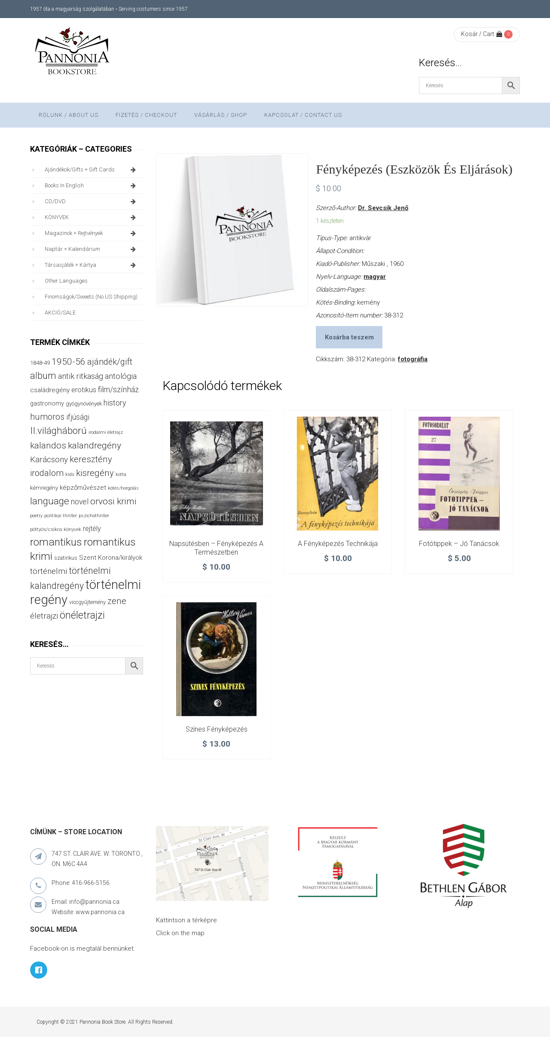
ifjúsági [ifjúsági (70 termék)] (77, 417)
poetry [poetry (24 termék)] (36, 515)
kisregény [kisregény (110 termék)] (95, 473)
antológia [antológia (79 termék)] (121, 376)
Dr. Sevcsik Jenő (383, 208)
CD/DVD (92, 201)
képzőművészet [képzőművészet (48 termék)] (83, 487)
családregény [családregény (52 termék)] (50, 390)
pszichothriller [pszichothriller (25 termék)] (94, 515)
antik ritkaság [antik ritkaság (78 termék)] (80, 376)
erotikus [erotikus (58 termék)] (83, 390)
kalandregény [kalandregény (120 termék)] (94, 445)
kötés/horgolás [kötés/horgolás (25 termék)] (123, 488)
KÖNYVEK (92, 217)
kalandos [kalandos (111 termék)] (48, 445)
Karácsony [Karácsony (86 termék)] (49, 459)
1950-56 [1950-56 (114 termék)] (69, 362)
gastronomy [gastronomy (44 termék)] (47, 403)
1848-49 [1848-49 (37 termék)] (40, 363)
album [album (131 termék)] (43, 375)
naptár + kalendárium (92, 249)
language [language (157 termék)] (49, 501)
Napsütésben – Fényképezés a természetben (216, 548)
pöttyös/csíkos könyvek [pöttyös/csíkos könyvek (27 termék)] (55, 529)
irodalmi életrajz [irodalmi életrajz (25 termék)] (106, 432)
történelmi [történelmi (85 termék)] (48, 571)
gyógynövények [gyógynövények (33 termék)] (84, 403)
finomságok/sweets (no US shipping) (91, 296)
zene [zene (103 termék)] (116, 601)
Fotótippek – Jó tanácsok (459, 544)
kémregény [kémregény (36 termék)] (44, 488)
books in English (92, 185)
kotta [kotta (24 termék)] (121, 474)
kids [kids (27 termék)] (69, 474)
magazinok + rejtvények (92, 233)
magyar (375, 277)
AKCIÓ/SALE (60, 312)
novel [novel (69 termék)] (80, 501)
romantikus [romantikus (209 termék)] (56, 542)
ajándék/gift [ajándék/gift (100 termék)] (109, 362)
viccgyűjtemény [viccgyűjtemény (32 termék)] (87, 602)
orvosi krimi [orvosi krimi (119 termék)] (113, 501)
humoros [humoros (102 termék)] (47, 417)
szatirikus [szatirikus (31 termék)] (65, 558)
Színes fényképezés (217, 729)
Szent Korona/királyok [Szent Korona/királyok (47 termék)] (110, 557)
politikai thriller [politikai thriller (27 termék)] (60, 515)
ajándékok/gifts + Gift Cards (92, 169)
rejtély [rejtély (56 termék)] (92, 529)
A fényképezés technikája (338, 544)
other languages (66, 281)
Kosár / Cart (481, 33)
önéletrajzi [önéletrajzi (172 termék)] (82, 615)
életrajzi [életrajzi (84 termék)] (44, 616)
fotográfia (413, 359)
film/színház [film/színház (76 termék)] (118, 389)
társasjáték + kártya (92, 265)
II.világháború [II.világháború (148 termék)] (58, 430)
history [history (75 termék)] (115, 402)
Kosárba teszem (349, 337)
